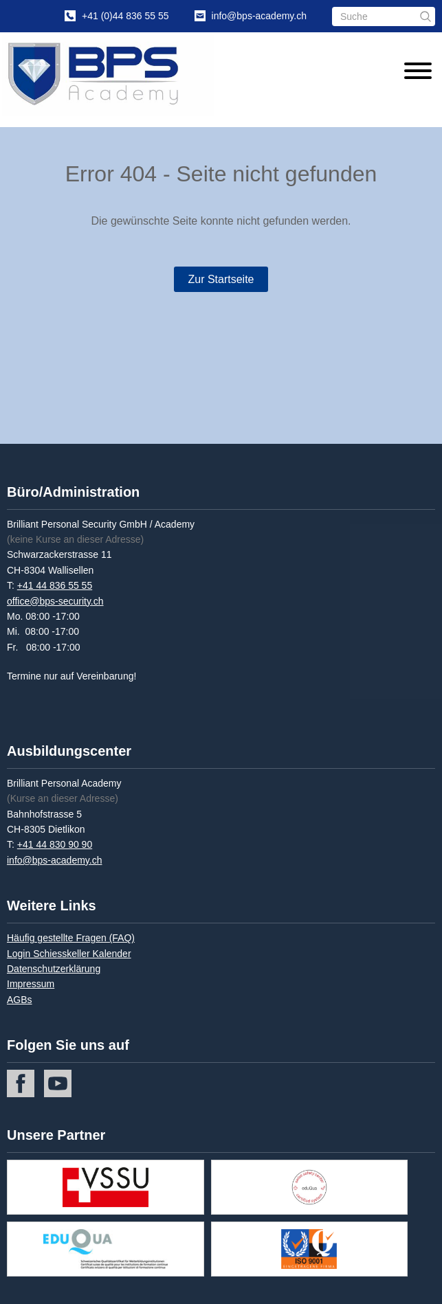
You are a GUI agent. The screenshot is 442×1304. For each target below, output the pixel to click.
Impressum (30, 983)
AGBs (19, 999)
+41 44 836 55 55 (54, 585)
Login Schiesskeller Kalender (69, 953)
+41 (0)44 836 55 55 (125, 15)
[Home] (113, 75)
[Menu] (414, 72)
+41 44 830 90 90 (54, 844)
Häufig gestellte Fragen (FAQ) (71, 937)
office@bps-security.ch (55, 601)
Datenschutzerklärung (53, 968)
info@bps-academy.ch (259, 15)
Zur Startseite (221, 279)
